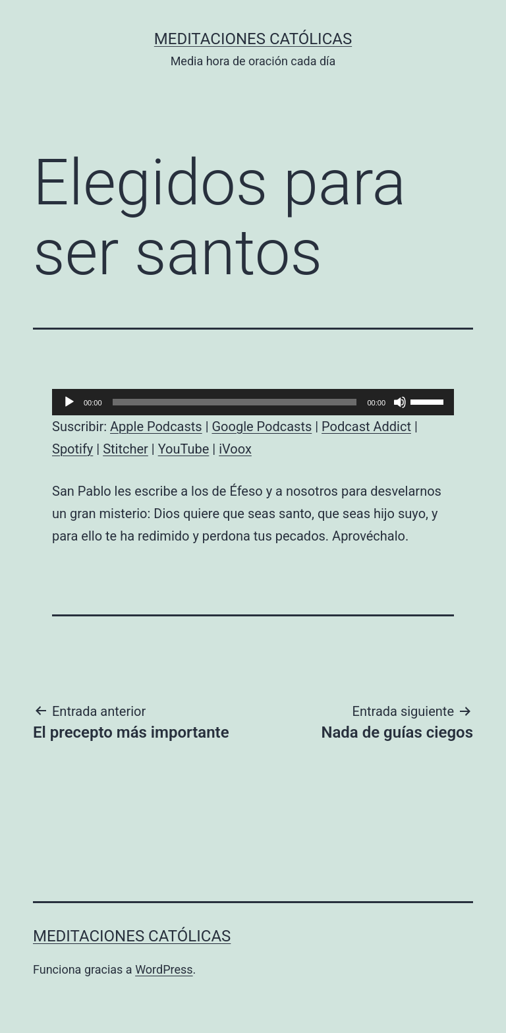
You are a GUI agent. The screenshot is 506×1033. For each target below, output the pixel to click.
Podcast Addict (366, 426)
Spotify (72, 449)
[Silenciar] (400, 402)
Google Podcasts (261, 426)
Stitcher (125, 449)
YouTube (184, 449)
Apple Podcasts (156, 426)
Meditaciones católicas (253, 39)
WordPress (163, 969)
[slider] (235, 402)
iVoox (235, 449)
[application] (253, 402)
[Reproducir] (69, 402)
